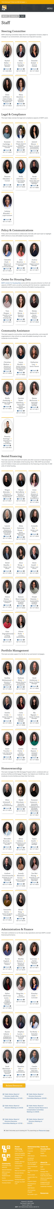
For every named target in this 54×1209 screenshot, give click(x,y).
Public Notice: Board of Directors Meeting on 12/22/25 (35, 1121)
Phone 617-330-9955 (27, 1201)
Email (6, 69)
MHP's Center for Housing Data (11, 283)
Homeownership (34, 1147)
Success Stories (19, 1173)
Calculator (30, 1148)
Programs (30, 1151)
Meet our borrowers (20, 1170)
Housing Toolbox (6, 1183)
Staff (22, 16)
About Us (14, 16)
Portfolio (17, 1168)
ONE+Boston (31, 1156)
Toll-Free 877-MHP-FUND (27, 1203)
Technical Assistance (7, 1180)
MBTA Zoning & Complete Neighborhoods (6, 1173)
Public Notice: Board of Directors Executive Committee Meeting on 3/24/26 (36, 1096)
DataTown (43, 1151)
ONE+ (29, 1153)
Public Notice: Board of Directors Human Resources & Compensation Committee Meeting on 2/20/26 (37, 1109)
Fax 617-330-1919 (27, 1205)
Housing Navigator (20, 1179)
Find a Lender (31, 1175)
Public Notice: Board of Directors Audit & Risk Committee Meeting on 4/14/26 (12, 1096)
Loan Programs (19, 1151)
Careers (42, 1169)
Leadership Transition (46, 1186)
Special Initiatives (6, 1169)
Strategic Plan (44, 1171)
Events (4, 1178)
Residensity (43, 1155)
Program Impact (32, 1181)
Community (6, 1164)
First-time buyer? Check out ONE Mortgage (13, 2)
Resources (42, 1130)
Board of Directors (45, 1164)
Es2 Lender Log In (32, 1194)
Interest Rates (18, 1166)
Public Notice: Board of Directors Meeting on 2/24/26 (14, 1107)
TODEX (42, 1153)
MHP (5, 16)
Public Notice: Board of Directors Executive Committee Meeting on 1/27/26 (12, 1121)
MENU (50, 8)
